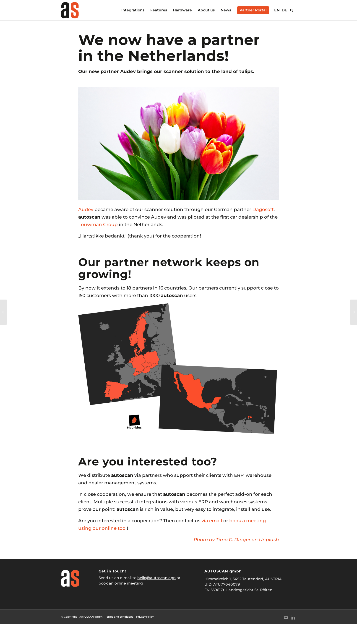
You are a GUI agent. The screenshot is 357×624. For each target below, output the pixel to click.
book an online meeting (121, 583)
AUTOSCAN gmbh (90, 616)
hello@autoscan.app (156, 578)
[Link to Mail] (285, 617)
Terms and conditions (119, 616)
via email (211, 520)
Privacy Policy (145, 616)
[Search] (291, 10)
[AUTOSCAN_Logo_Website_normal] (70, 10)
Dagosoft (263, 209)
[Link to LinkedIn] (292, 617)
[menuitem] (132, 10)
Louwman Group (98, 224)
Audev (85, 209)
